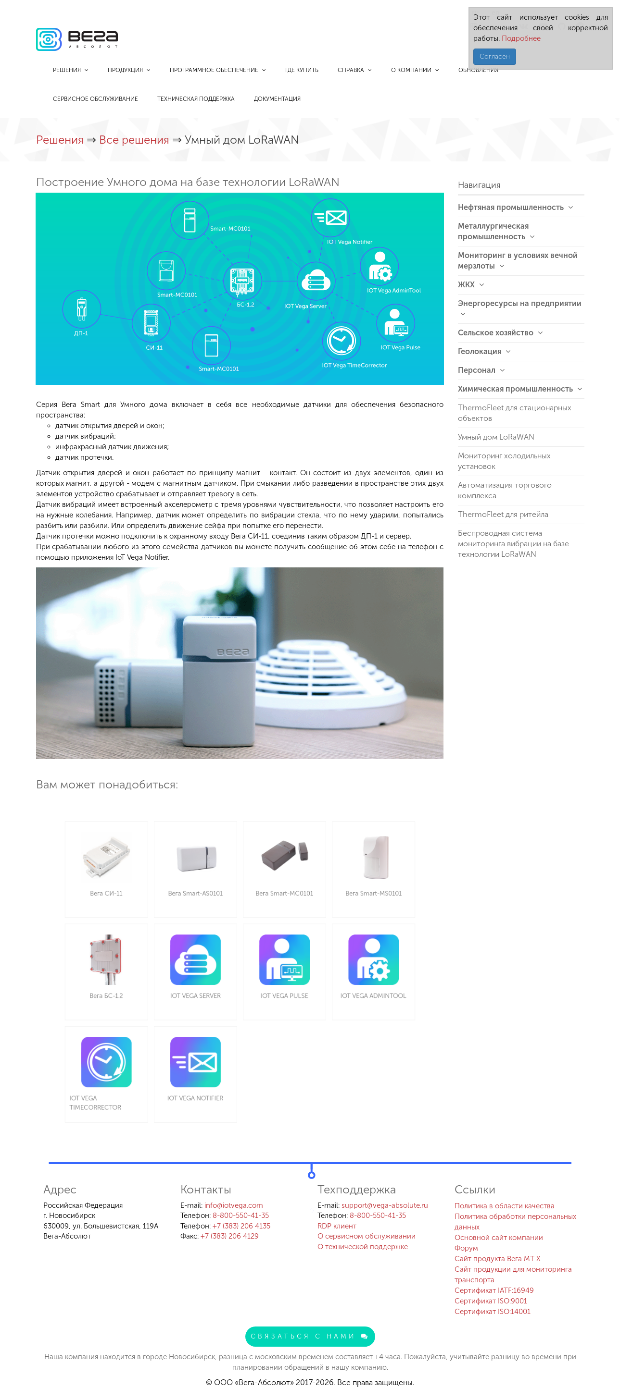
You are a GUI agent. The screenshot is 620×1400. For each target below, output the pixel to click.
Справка (355, 70)
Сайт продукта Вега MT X (498, 1258)
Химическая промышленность (520, 388)
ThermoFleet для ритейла (503, 514)
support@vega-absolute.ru (385, 1205)
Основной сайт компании (499, 1237)
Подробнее (520, 38)
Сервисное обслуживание (95, 99)
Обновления (478, 70)
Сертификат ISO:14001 (493, 1311)
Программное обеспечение (218, 70)
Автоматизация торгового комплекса (505, 490)
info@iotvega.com (233, 1205)
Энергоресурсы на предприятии (520, 308)
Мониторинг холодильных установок (504, 461)
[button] (435, 201)
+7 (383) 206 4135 (241, 1226)
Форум (466, 1248)
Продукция (129, 70)
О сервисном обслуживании (366, 1236)
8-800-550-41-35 (241, 1215)
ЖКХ (471, 284)
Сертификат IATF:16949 (494, 1290)
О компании (415, 70)
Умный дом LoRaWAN (496, 437)
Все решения (135, 140)
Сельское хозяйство (500, 332)
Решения (71, 70)
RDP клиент (336, 1226)
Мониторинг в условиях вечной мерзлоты (518, 260)
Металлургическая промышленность (496, 231)
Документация (277, 99)
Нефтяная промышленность (515, 207)
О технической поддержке (362, 1246)
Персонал (481, 370)
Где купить (301, 70)
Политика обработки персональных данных (515, 1221)
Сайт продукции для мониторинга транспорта (513, 1274)
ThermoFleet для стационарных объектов (514, 413)
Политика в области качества (505, 1206)
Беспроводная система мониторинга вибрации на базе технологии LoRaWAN (513, 543)
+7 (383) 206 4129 (230, 1236)
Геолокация (484, 351)
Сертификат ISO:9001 (491, 1301)
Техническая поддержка (196, 99)
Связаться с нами (310, 1336)
